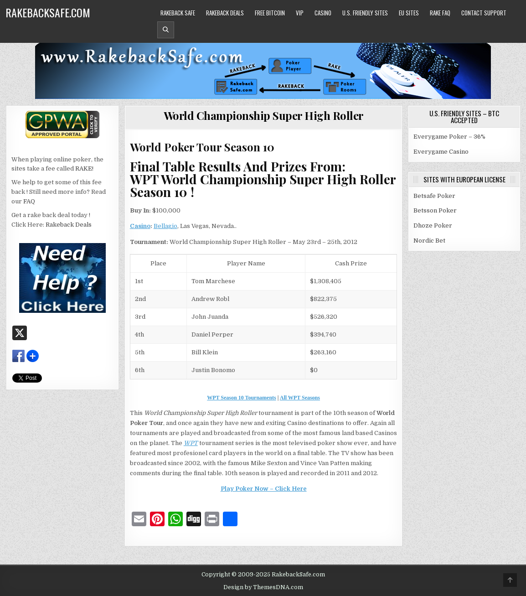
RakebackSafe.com (47, 12)
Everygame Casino (441, 151)
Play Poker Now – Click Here (264, 488)
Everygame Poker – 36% (449, 136)
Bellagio (165, 226)
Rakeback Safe (177, 12)
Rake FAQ (440, 12)
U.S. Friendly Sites (365, 12)
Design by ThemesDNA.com (263, 587)
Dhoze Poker (432, 225)
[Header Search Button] (165, 29)
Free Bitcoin (270, 12)
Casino (323, 12)
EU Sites (409, 12)
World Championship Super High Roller (264, 115)
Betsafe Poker (434, 195)
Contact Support (483, 12)
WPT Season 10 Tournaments (241, 397)
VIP (300, 12)
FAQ (29, 201)
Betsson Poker (435, 210)
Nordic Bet (429, 240)
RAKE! (84, 168)
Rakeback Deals (225, 12)
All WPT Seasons (300, 397)
